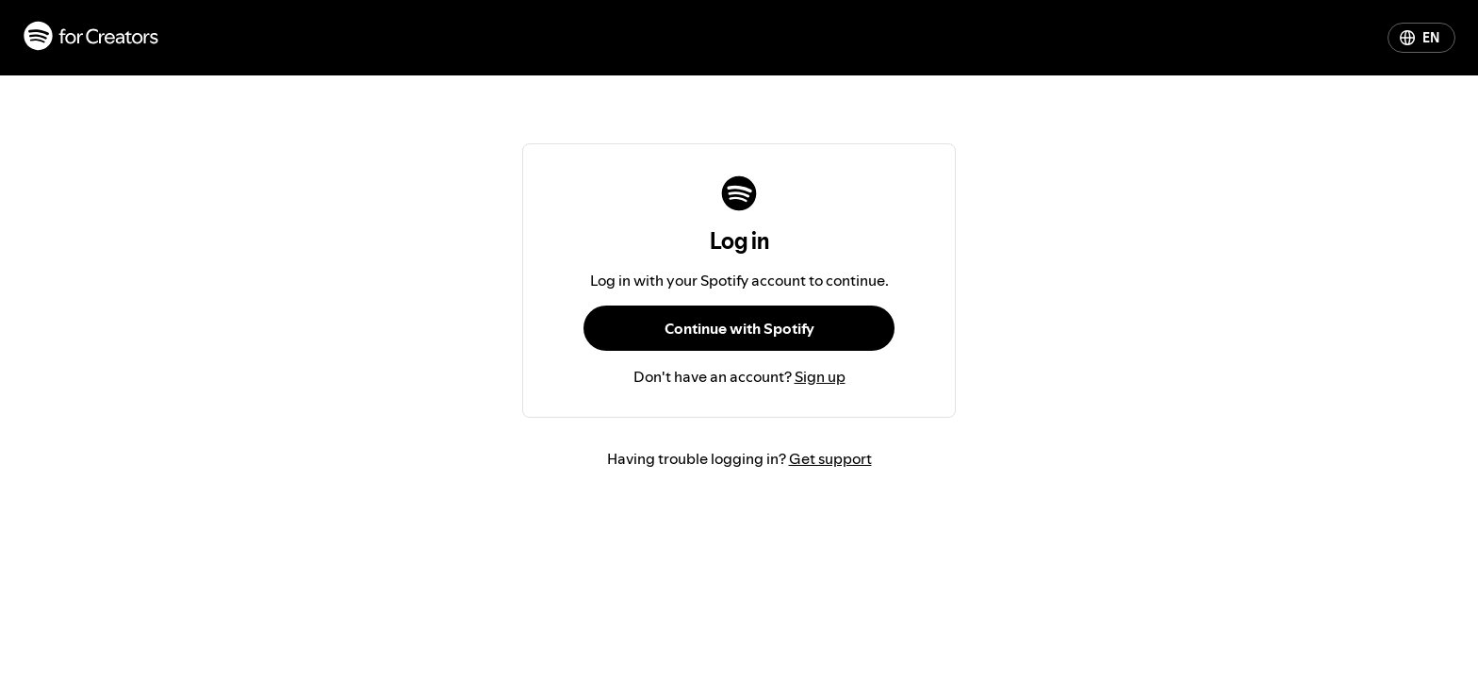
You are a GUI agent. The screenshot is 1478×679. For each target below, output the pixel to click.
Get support (830, 458)
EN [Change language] (1419, 37)
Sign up (820, 376)
